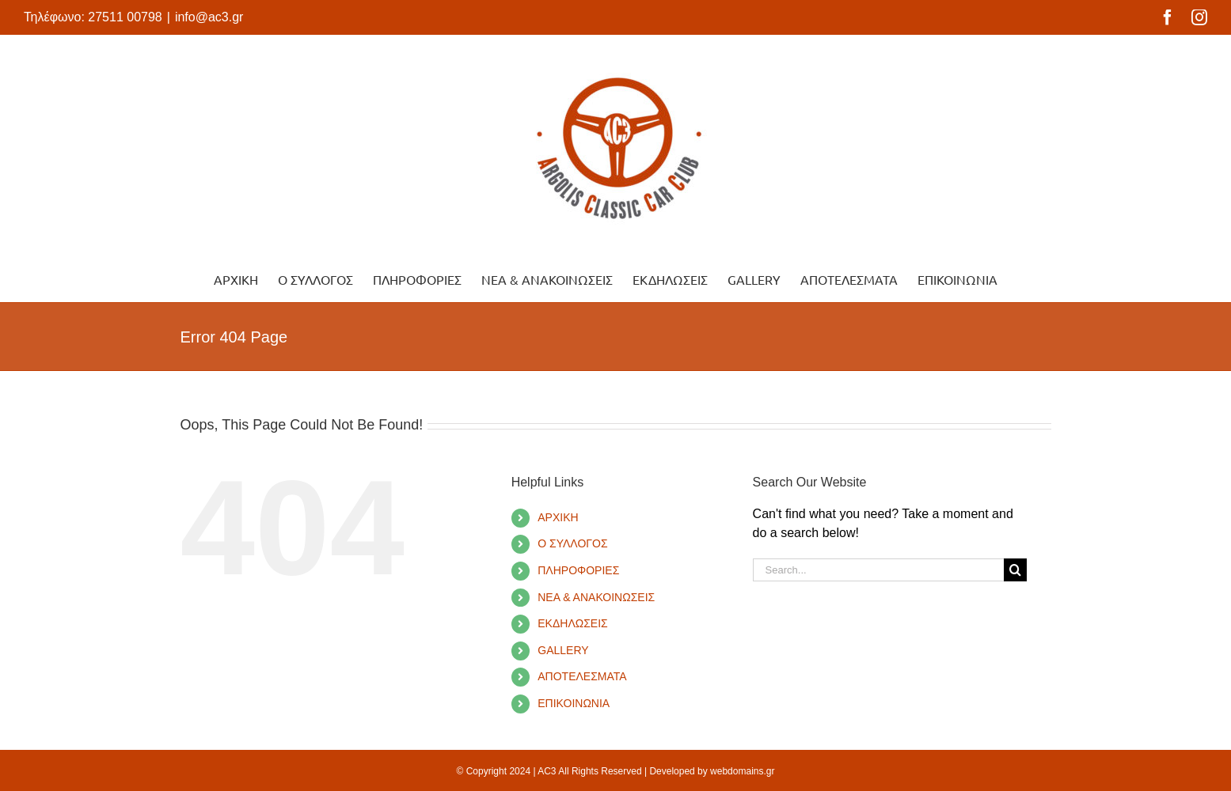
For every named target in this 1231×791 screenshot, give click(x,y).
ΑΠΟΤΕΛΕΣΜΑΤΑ (582, 676)
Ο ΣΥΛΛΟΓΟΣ (572, 543)
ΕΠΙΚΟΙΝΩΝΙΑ (574, 703)
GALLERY (563, 650)
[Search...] (879, 569)
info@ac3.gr (209, 17)
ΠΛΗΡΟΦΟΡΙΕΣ (578, 570)
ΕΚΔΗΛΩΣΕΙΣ (573, 623)
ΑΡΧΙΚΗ (558, 517)
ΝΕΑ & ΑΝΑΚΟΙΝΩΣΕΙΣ (596, 597)
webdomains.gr (742, 771)
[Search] (1015, 569)
